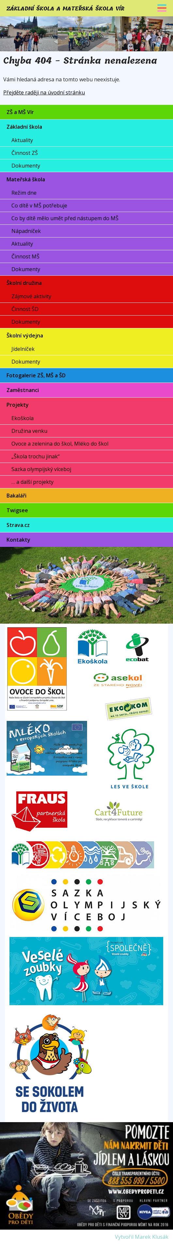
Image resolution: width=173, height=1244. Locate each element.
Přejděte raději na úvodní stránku (44, 92)
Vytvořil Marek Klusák (141, 1236)
